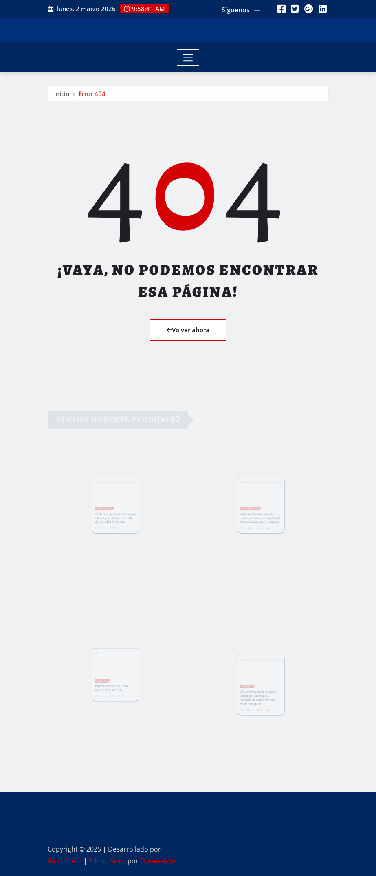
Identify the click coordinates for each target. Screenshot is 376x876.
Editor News (107, 860)
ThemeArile (157, 860)
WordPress (65, 860)
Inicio (61, 95)
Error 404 (92, 95)
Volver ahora (188, 330)
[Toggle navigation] (188, 57)
